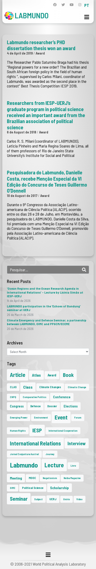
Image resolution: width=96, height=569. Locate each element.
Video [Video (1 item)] (79, 499)
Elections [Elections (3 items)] (71, 406)
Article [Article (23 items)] (17, 374)
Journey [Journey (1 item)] (49, 454)
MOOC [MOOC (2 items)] (32, 478)
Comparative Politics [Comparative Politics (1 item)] (34, 397)
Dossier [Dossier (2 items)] (52, 406)
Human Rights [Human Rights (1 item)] (18, 430)
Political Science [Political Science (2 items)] (32, 488)
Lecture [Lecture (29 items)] (54, 464)
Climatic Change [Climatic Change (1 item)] (77, 387)
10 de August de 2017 (22, 196)
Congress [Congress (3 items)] (17, 406)
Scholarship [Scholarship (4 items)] (59, 487)
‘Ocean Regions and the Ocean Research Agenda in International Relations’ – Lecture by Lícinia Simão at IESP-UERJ (45, 292)
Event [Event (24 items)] (61, 417)
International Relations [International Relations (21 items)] (35, 443)
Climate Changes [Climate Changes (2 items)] (50, 387)
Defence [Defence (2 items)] (35, 406)
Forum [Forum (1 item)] (77, 417)
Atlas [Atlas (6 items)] (36, 375)
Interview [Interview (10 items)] (77, 443)
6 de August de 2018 (21, 132)
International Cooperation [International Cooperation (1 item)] (62, 430)
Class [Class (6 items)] (28, 387)
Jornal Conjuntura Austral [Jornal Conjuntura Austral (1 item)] (24, 454)
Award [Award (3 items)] (52, 375)
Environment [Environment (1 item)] (41, 417)
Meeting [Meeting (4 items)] (16, 478)
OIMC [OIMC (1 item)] (12, 487)
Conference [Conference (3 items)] (62, 397)
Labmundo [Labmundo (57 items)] (24, 465)
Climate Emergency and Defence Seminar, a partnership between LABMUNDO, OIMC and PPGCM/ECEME (46, 322)
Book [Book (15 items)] (68, 375)
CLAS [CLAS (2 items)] (13, 387)
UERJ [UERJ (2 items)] (52, 499)
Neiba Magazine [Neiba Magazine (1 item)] (72, 478)
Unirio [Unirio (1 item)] (66, 499)
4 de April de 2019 (20, 53)
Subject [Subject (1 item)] (38, 499)
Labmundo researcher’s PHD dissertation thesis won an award (41, 45)
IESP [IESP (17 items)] (37, 430)
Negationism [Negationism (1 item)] (50, 478)
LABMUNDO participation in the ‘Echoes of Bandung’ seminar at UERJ (44, 308)
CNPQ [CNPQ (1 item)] (13, 397)
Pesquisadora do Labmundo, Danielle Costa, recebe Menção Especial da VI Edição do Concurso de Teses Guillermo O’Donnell (47, 181)
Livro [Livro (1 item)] (73, 465)
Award (40, 53)
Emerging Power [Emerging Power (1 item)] (18, 417)
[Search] (84, 270)
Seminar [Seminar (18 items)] (19, 498)
